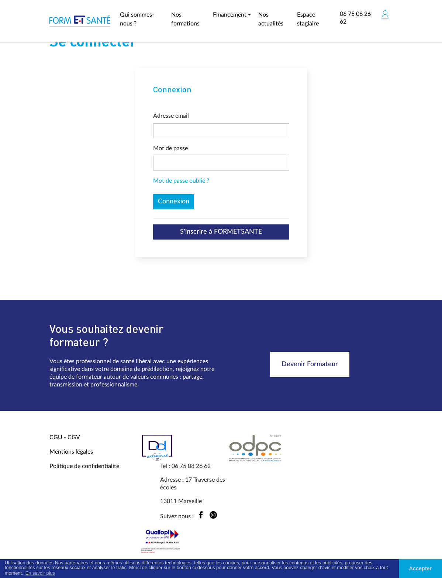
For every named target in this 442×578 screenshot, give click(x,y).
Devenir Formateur (310, 364)
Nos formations (185, 19)
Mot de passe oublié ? (181, 181)
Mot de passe (170, 148)
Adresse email (171, 116)
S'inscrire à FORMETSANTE (221, 231)
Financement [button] (229, 15)
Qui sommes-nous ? (137, 19)
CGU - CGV (64, 437)
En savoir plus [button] (40, 573)
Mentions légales (71, 452)
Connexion (173, 201)
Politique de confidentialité (84, 466)
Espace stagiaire (308, 19)
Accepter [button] (420, 568)
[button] (385, 14)
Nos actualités (270, 19)
